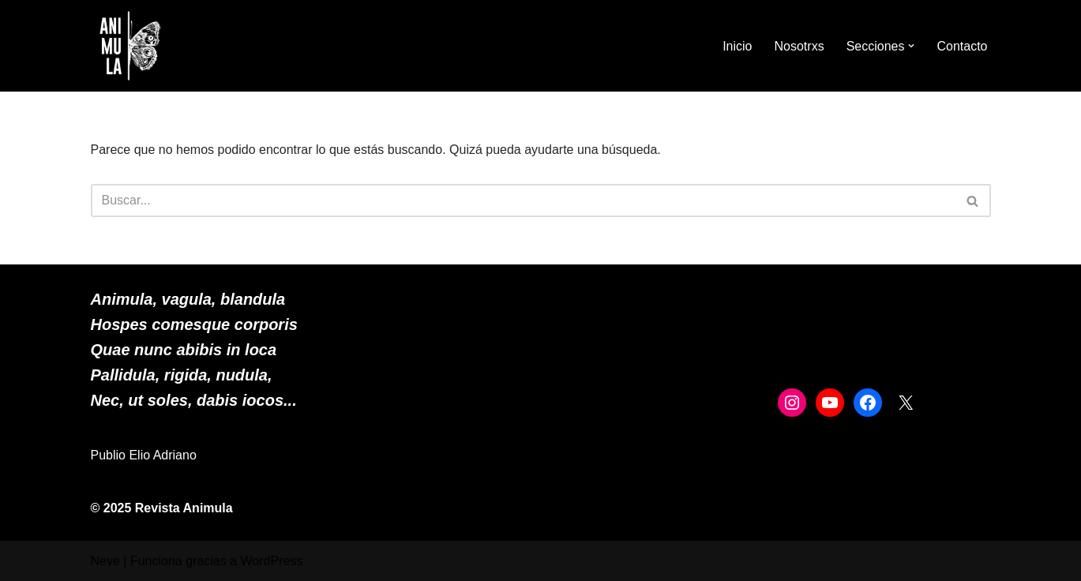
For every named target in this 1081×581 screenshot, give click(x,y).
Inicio (737, 46)
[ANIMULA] (130, 45)
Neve (105, 561)
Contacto (961, 46)
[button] (911, 46)
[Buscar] (523, 200)
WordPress (272, 561)
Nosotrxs (799, 46)
